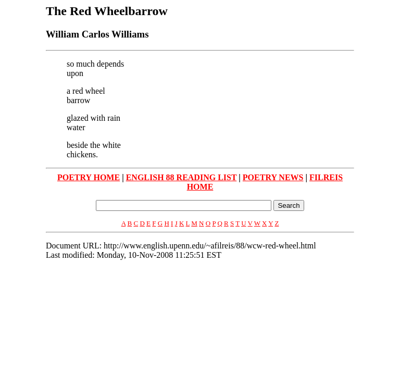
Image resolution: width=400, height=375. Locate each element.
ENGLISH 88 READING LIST (181, 177)
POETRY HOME (88, 177)
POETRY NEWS (273, 177)
